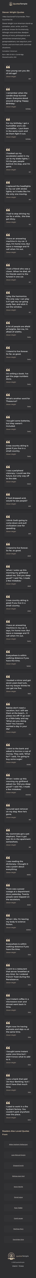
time (29, 954)
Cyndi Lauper (18, 1218)
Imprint (15, 1266)
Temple (20, 4)
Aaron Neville (18, 1187)
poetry (29, 874)
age (29, 78)
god (29, 506)
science (28, 929)
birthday (28, 109)
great (29, 611)
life (30, 734)
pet (30, 819)
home (29, 641)
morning (28, 794)
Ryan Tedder (18, 1208)
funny (29, 337)
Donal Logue (18, 1197)
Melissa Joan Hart (18, 1176)
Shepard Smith (18, 1165)
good (29, 556)
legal (29, 693)
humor (29, 666)
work (29, 1120)
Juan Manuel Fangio (18, 1155)
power (29, 905)
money (29, 764)
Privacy (21, 1266)
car (30, 172)
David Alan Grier (18, 1239)
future (29, 484)
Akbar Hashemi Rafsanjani (18, 1144)
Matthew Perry (18, 1229)
